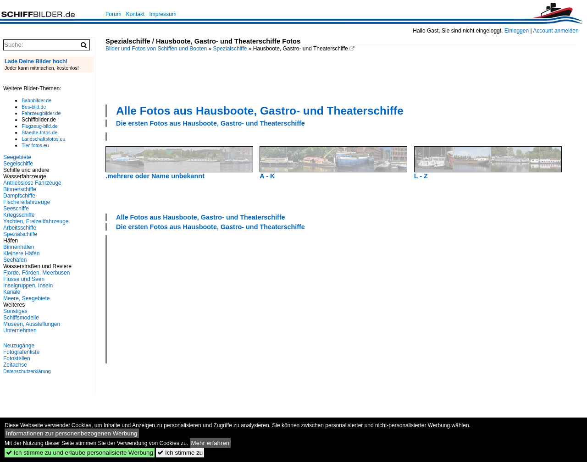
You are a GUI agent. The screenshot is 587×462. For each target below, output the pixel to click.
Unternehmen (20, 330)
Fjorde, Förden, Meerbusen (36, 273)
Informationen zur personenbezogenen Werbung (72, 433)
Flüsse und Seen (23, 279)
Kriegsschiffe (18, 215)
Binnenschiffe (19, 189)
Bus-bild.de (34, 107)
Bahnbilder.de (36, 100)
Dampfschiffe (19, 195)
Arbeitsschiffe (19, 228)
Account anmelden (555, 31)
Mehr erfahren (210, 443)
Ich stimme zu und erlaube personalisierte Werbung (79, 452)
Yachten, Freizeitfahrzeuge (36, 221)
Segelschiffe (18, 163)
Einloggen (516, 31)
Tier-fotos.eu (35, 145)
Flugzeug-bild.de (40, 126)
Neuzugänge (18, 345)
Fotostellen (16, 358)
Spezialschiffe (230, 48)
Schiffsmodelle (21, 317)
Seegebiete (17, 157)
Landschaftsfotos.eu (43, 139)
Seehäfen (15, 260)
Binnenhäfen (18, 247)
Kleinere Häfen (21, 253)
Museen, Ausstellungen (31, 324)
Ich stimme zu (180, 452)
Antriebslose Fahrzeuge (32, 183)
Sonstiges (15, 311)
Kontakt (135, 14)
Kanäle (11, 292)
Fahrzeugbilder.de (41, 113)
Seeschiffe (16, 208)
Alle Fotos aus (260, 110)
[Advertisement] (340, 77)
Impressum (162, 14)
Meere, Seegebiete (26, 298)
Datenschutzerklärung (27, 371)
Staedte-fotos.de (39, 132)
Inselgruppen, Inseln (28, 285)
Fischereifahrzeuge (26, 202)
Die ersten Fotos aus (210, 123)
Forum (113, 14)
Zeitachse (15, 365)
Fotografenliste (21, 352)
